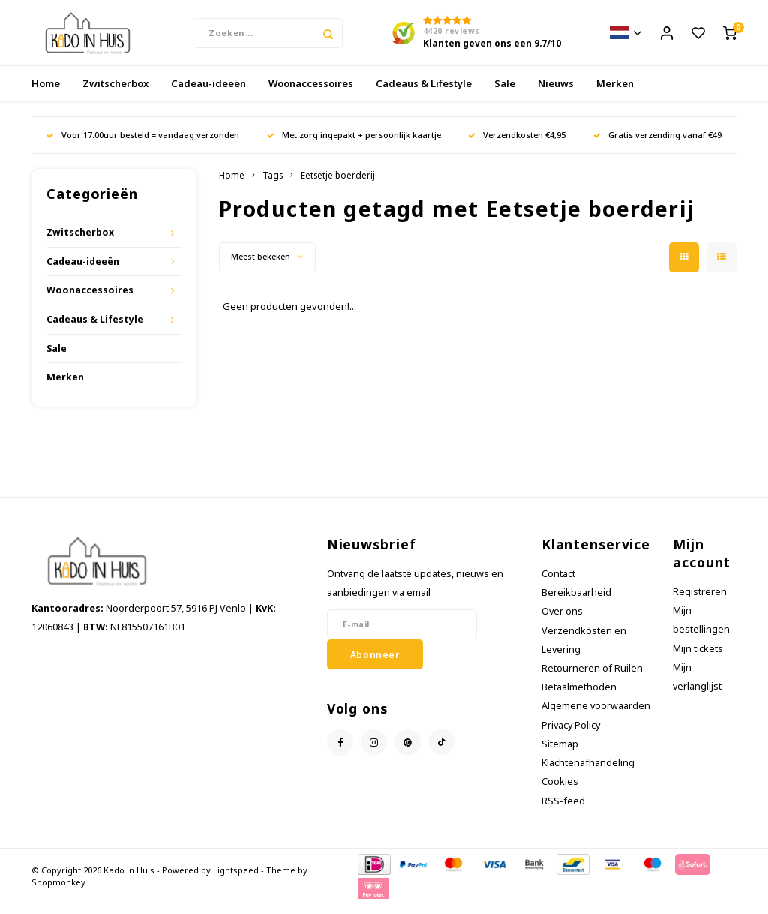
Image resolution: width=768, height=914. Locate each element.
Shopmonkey (59, 891)
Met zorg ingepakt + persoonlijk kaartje (354, 144)
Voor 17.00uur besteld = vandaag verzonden (142, 144)
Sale (504, 93)
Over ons (562, 621)
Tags (272, 185)
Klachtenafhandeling (588, 772)
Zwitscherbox (115, 93)
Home (46, 93)
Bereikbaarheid (576, 602)
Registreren (700, 601)
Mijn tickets (698, 657)
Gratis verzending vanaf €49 (657, 144)
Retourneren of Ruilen (592, 678)
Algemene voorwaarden (596, 715)
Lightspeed (236, 879)
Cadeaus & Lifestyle (424, 93)
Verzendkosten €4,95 (517, 144)
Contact (558, 583)
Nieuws (556, 93)
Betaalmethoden (579, 696)
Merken (615, 93)
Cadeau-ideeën (208, 93)
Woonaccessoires (310, 93)
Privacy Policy (571, 735)
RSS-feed (563, 810)
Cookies (560, 791)
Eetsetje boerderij (338, 185)
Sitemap (560, 753)
